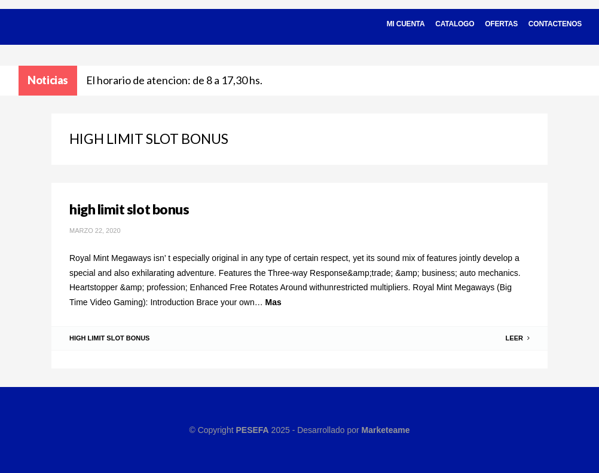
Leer (518, 338)
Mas (273, 302)
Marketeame (386, 430)
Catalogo (454, 24)
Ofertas (501, 24)
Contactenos (555, 24)
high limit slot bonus (129, 209)
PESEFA (252, 430)
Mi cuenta (406, 24)
